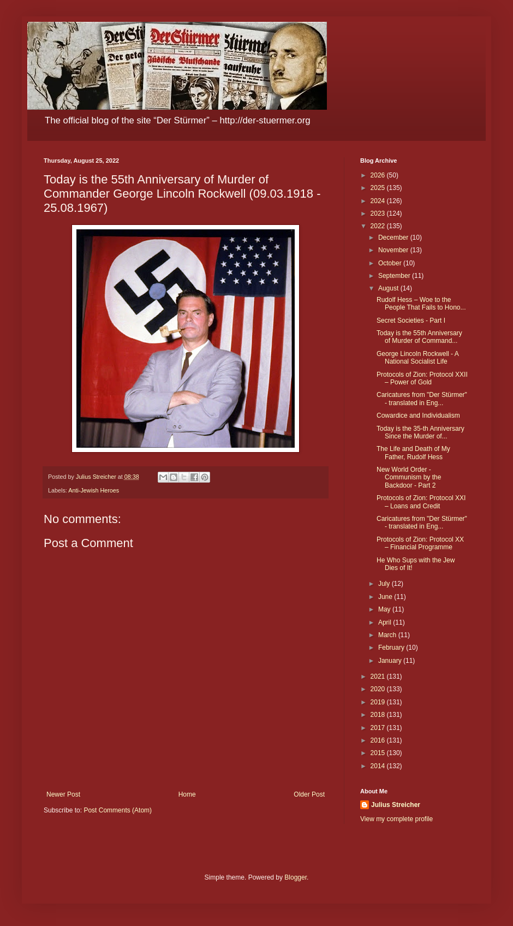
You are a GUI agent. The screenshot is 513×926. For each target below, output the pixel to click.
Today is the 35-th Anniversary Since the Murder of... (420, 432)
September (395, 276)
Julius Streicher (395, 805)
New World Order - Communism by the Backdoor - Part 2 (409, 477)
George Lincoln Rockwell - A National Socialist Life (417, 357)
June (386, 597)
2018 (379, 715)
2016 (379, 740)
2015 (379, 753)
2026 (379, 175)
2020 (379, 689)
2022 (379, 226)
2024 (379, 201)
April (385, 622)
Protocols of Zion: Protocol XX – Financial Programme (420, 543)
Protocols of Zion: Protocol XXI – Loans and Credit (421, 501)
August (389, 288)
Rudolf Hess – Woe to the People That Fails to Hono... (421, 303)
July (385, 583)
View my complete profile (396, 819)
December (394, 237)
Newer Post (63, 794)
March (388, 635)
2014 (379, 766)
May (385, 609)
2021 (379, 676)
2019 (379, 702)
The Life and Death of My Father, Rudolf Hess (413, 452)
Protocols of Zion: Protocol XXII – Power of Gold (422, 378)
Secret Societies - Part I (411, 320)
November (394, 250)
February (392, 647)
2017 (379, 728)
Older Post (309, 794)
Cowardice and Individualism (418, 415)
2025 (379, 188)
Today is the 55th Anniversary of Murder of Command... (419, 337)
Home (187, 794)
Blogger (295, 877)
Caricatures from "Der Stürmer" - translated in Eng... (422, 398)
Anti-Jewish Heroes (93, 490)
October (390, 263)
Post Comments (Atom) (117, 810)
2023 (379, 213)
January (390, 660)
